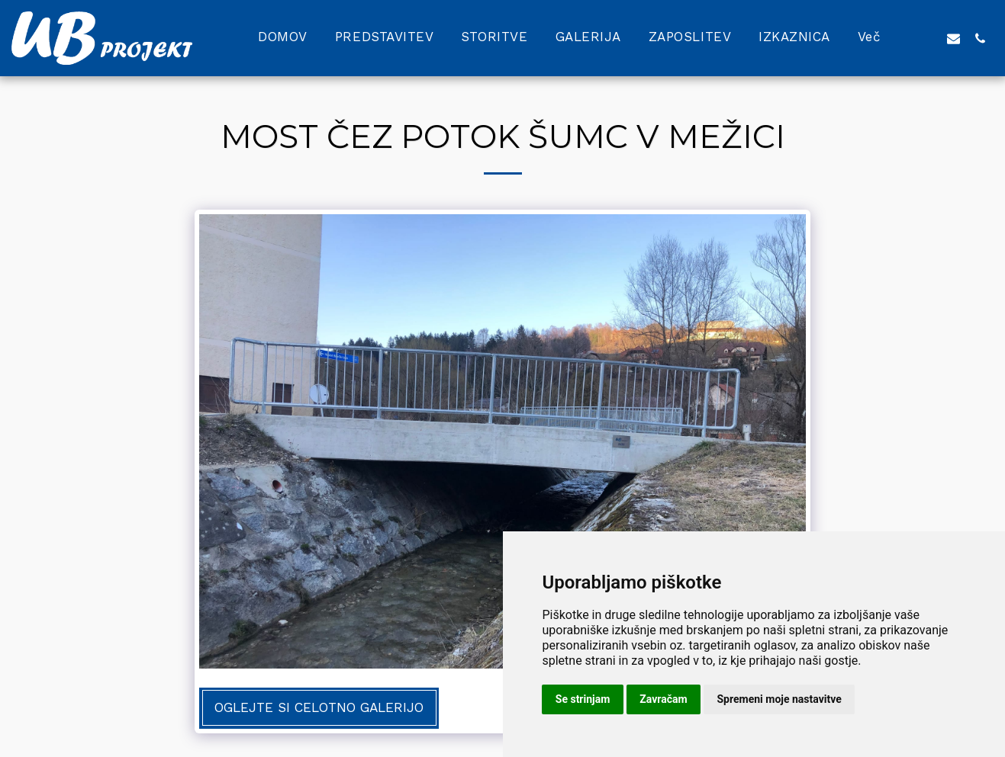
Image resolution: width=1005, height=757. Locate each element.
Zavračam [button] (663, 699)
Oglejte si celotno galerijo (319, 707)
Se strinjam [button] (583, 699)
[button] (926, 38)
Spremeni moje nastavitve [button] (779, 699)
